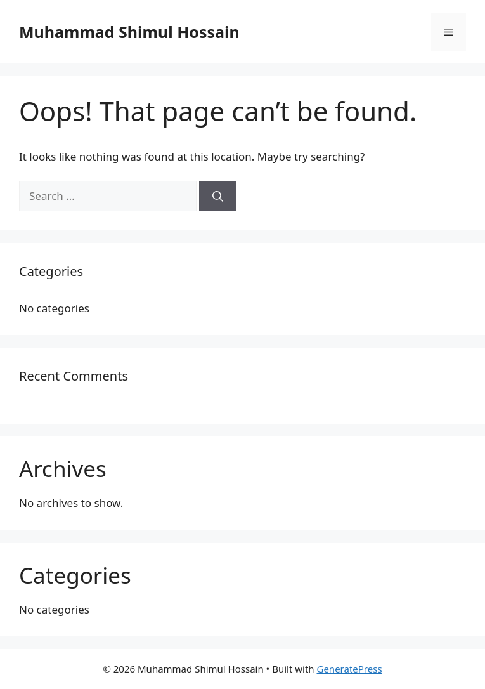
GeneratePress (349, 668)
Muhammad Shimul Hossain (129, 32)
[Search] (217, 196)
